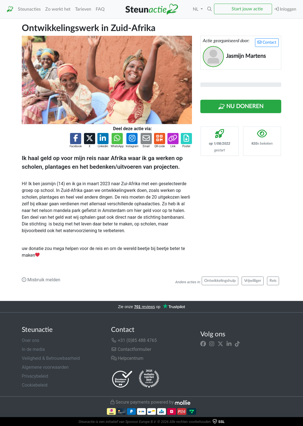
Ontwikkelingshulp (220, 281)
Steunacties (29, 9)
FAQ (100, 9)
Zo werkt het (58, 9)
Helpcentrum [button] (127, 358)
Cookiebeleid (34, 385)
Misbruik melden (41, 279)
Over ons (30, 340)
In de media (33, 349)
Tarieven (83, 9)
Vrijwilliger (252, 281)
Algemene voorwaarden (45, 367)
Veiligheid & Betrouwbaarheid (51, 358)
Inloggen (285, 9)
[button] (209, 9)
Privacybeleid (35, 376)
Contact (267, 42)
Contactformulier (131, 349)
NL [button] (196, 9)
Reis (273, 281)
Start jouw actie (247, 9)
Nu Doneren (240, 106)
